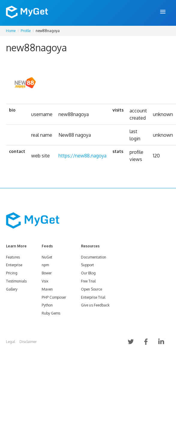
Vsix (45, 281)
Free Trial (88, 281)
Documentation (93, 257)
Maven (47, 289)
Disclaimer (28, 341)
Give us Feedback (95, 305)
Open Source (91, 289)
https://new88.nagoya (82, 156)
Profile (26, 30)
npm (45, 265)
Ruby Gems (51, 313)
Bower (47, 273)
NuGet (47, 257)
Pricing (11, 273)
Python (47, 305)
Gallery (11, 289)
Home (11, 30)
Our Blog (88, 273)
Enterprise (14, 265)
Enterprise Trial (93, 297)
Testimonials (16, 281)
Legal (10, 341)
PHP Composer (54, 297)
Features (13, 257)
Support (87, 265)
